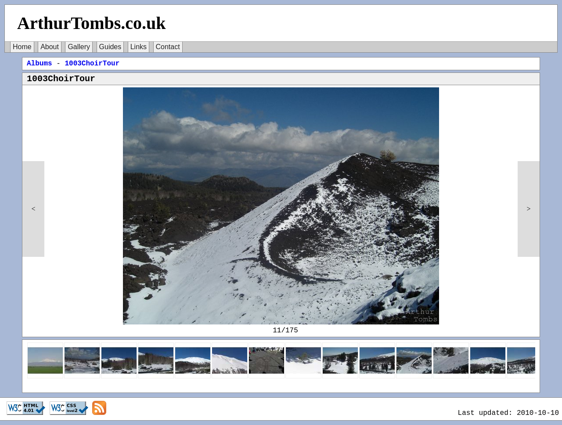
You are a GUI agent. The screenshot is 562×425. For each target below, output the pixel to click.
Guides (110, 46)
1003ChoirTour (92, 64)
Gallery (79, 46)
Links (138, 46)
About (49, 46)
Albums (39, 64)
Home (22, 46)
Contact (168, 46)
